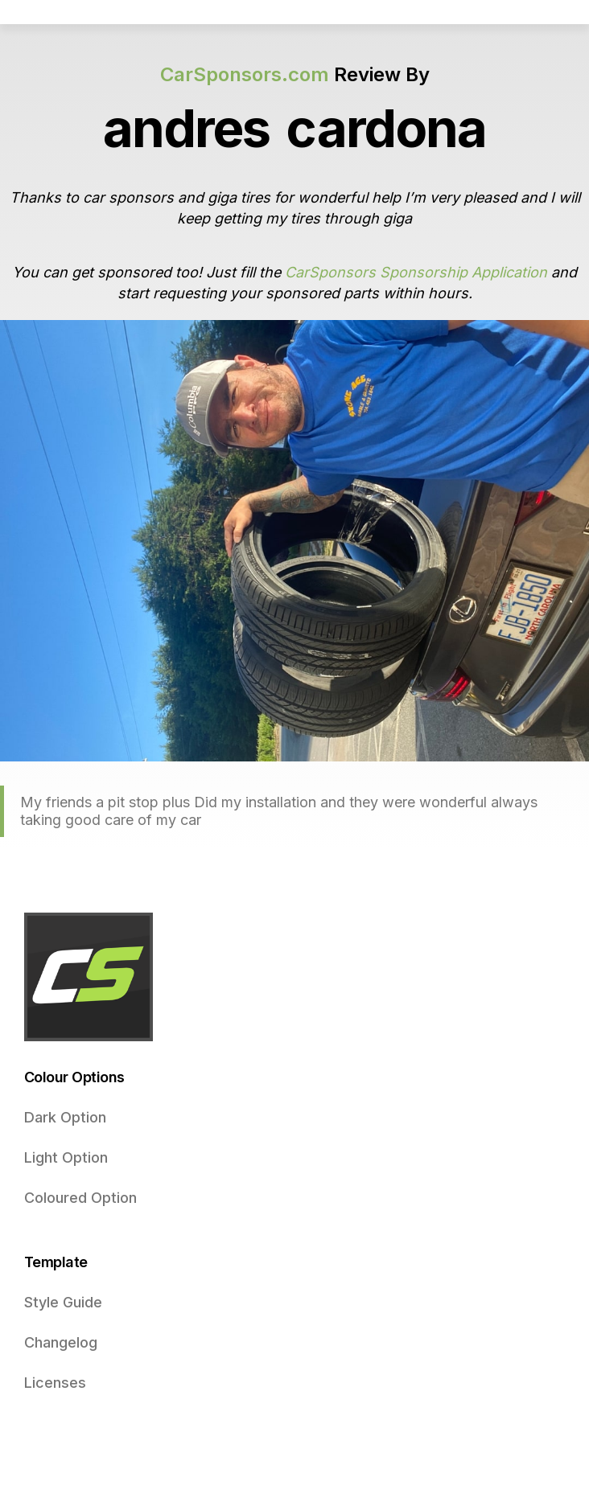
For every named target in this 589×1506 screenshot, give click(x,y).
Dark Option (65, 1117)
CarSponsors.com (244, 74)
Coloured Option (80, 1197)
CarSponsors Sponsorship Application (416, 272)
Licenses (55, 1382)
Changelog (60, 1342)
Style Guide (63, 1302)
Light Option (66, 1157)
